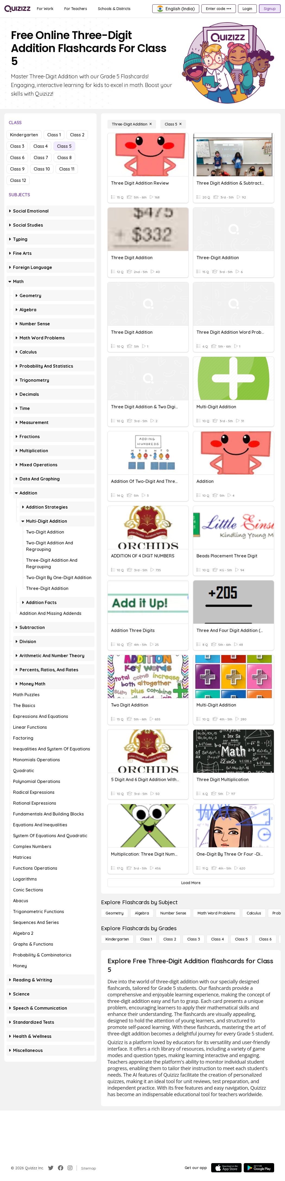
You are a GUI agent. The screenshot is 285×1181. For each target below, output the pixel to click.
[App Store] (226, 1167)
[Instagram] (70, 1168)
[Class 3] (193, 939)
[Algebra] (142, 913)
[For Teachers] (75, 8)
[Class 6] (265, 939)
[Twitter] (50, 1168)
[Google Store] (259, 1167)
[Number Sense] (173, 913)
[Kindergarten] (117, 939)
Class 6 (17, 157)
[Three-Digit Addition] (131, 124)
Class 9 (17, 169)
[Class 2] (169, 939)
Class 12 (18, 180)
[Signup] (270, 8)
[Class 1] (146, 939)
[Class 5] (173, 124)
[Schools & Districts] (114, 8)
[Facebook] (60, 1168)
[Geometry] (114, 913)
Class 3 (17, 146)
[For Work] (45, 8)
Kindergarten (24, 134)
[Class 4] (217, 939)
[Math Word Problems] (216, 913)
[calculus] (254, 913)
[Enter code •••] (218, 8)
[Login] (247, 8)
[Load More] (190, 882)
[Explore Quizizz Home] (17, 8)
